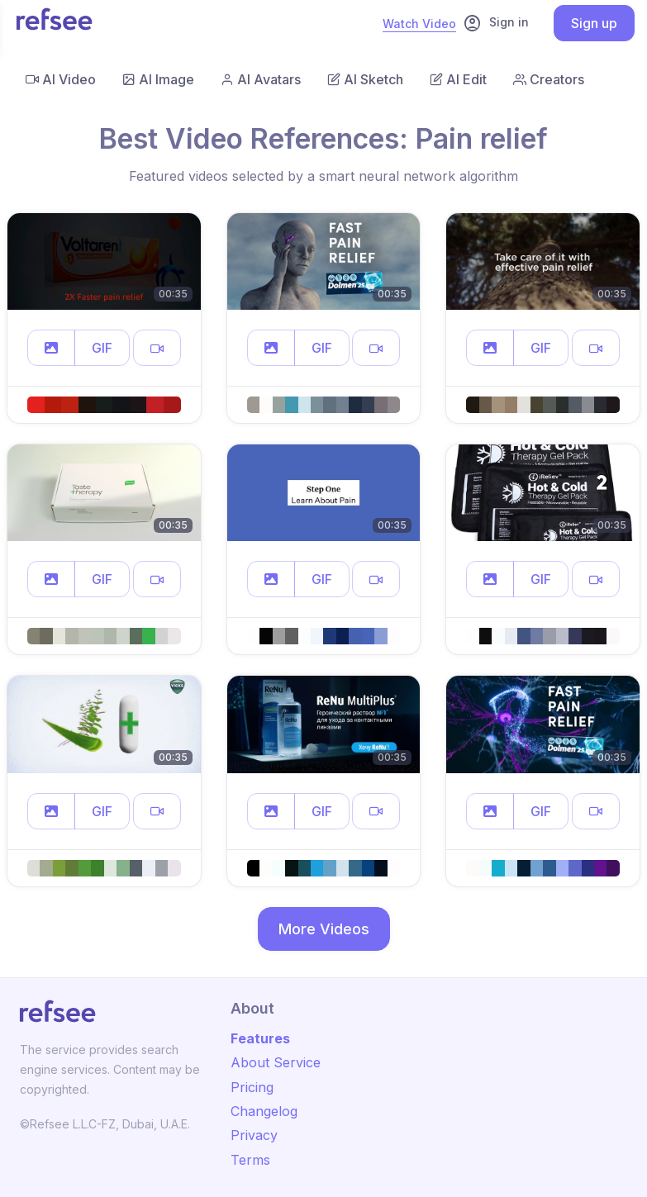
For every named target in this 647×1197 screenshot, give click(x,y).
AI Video (61, 79)
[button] (51, 348)
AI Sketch (365, 79)
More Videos (323, 929)
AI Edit (458, 79)
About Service (276, 1062)
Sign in (496, 23)
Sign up (594, 23)
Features (260, 1038)
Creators (548, 79)
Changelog (264, 1111)
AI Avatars (261, 79)
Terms (250, 1160)
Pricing (252, 1087)
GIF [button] (102, 348)
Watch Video (419, 24)
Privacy (254, 1135)
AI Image (158, 79)
